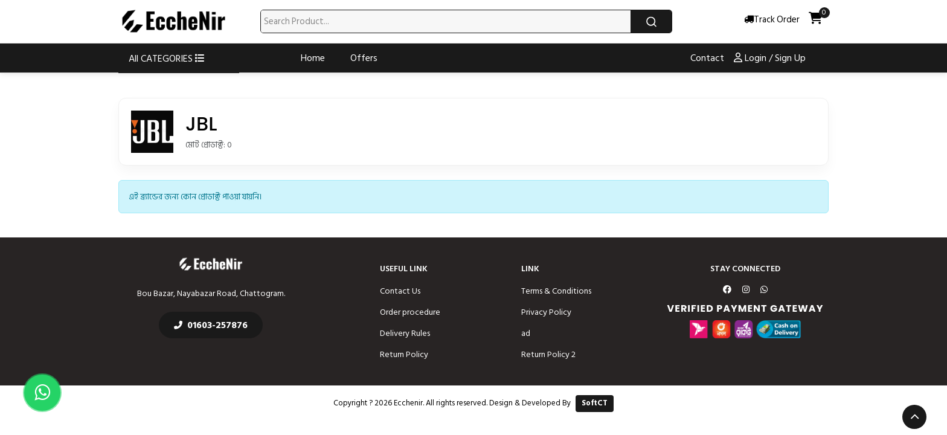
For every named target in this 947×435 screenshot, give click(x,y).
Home (313, 58)
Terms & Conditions (556, 291)
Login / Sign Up (770, 58)
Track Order (772, 20)
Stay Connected (745, 269)
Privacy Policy (546, 312)
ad (525, 333)
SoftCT (595, 403)
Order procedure (410, 312)
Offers (363, 58)
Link (530, 269)
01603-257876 (211, 325)
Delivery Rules (405, 333)
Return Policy (404, 354)
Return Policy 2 (548, 354)
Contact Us (400, 291)
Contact (707, 58)
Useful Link (404, 269)
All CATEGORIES (167, 58)
